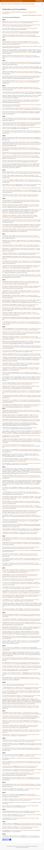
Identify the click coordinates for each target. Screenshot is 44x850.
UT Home (7, 846)
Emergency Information (14, 846)
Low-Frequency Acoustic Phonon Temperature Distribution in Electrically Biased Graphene (20, 583)
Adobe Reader (35, 846)
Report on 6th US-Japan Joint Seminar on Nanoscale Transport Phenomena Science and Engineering (21, 702)
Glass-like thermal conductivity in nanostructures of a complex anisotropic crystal (18, 241)
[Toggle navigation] (42, 4)
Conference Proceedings (26, 12)
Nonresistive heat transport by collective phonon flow (15, 187)
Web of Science (37, 15)
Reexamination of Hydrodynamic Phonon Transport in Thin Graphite (28, 104)
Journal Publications (7, 12)
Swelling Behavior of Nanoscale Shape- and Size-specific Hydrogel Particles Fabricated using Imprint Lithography (21, 596)
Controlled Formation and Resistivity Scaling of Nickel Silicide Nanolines (16, 648)
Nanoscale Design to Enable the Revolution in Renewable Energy (14, 654)
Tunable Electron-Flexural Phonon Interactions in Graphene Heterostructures (17, 68)
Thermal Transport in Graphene (24, 550)
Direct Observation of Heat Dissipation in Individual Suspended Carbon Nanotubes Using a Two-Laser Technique (21, 571)
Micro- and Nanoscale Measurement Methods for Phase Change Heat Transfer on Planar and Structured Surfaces (20, 416)
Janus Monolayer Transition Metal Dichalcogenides (12, 254)
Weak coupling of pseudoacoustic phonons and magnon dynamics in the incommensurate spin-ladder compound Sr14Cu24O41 (20, 283)
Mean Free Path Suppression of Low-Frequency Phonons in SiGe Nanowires (19, 138)
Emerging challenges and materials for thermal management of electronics (25, 435)
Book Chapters (16, 12)
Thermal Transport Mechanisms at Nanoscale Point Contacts (23, 818)
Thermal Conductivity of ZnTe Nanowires (10, 530)
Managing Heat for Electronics (23, 758)
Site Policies (20, 846)
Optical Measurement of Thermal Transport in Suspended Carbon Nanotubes (22, 692)
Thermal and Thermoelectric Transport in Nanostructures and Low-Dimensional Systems (22, 547)
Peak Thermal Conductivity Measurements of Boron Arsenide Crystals (24, 101)
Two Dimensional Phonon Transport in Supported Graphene (26, 642)
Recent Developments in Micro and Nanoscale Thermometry (23, 830)
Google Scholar (27, 15)
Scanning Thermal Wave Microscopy (23, 802)
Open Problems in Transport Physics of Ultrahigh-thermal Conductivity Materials (22, 46)
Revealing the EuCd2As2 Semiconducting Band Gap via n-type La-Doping (17, 52)
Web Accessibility (25, 846)
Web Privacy (31, 846)
